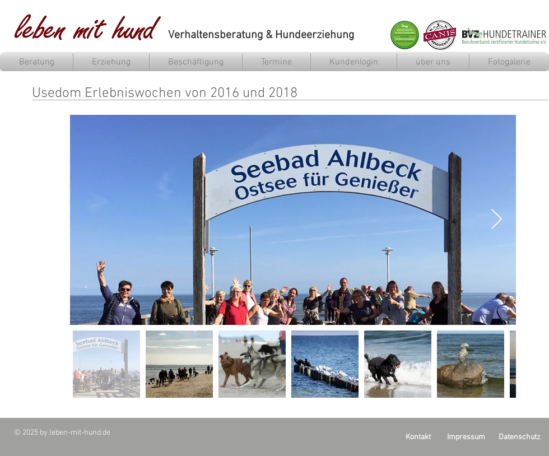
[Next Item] (496, 220)
